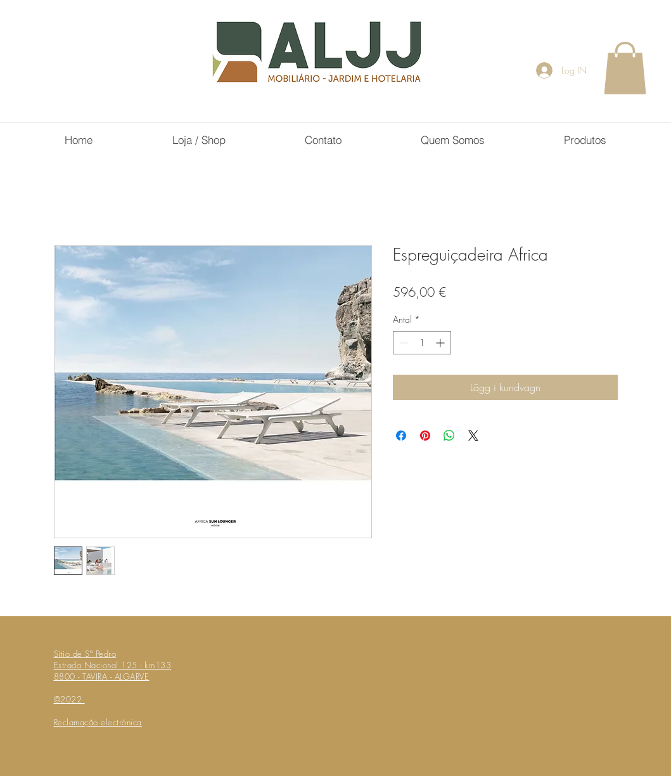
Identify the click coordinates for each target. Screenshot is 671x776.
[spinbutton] (422, 343)
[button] (625, 68)
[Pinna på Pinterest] (425, 435)
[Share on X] (473, 435)
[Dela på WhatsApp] (449, 435)
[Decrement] (403, 343)
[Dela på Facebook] (401, 435)
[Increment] (441, 343)
